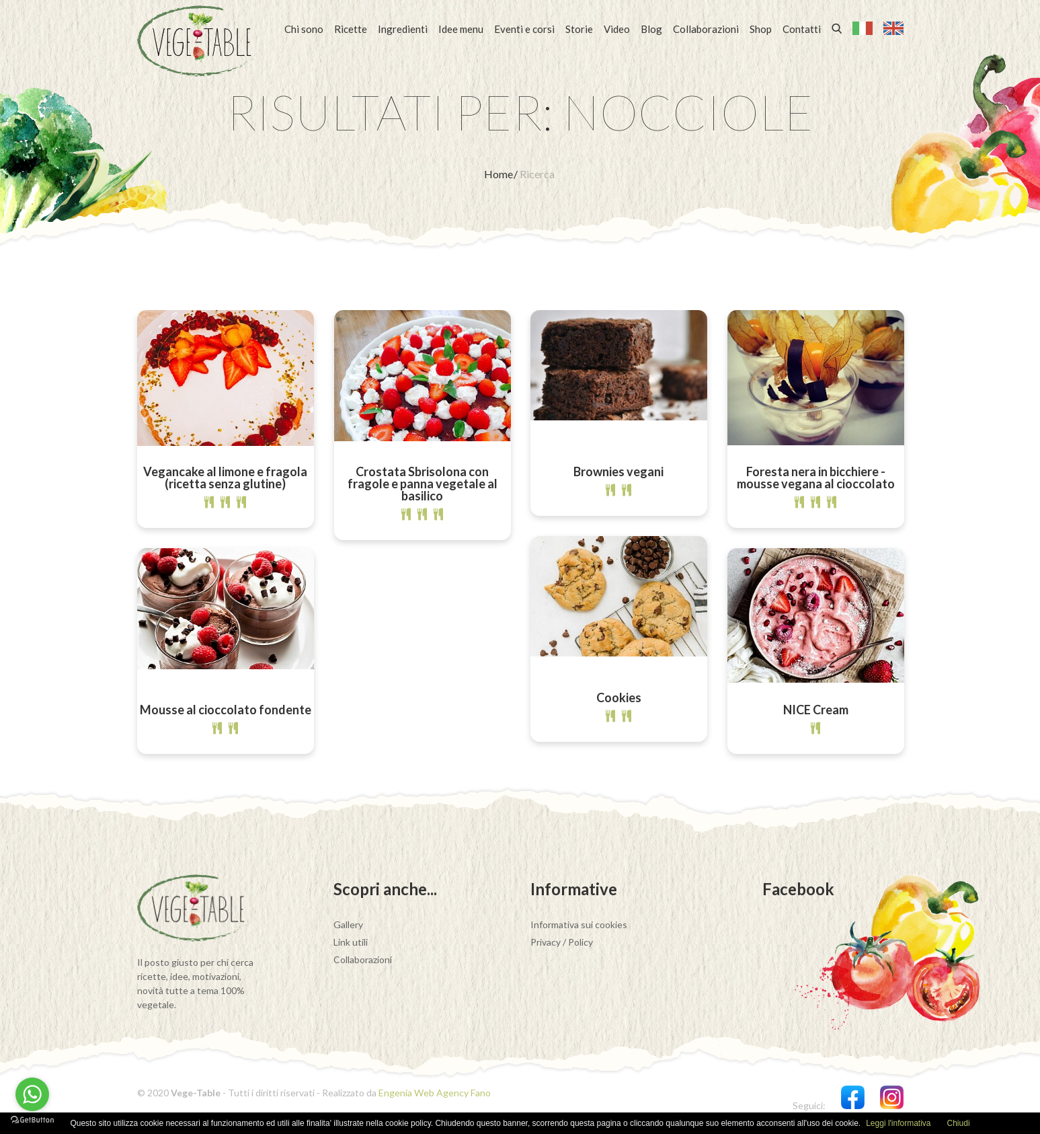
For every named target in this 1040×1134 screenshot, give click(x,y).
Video (617, 29)
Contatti (802, 29)
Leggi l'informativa (898, 1123)
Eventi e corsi (524, 29)
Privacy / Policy (561, 942)
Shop (761, 29)
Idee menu (460, 29)
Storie (579, 29)
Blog (651, 29)
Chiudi (958, 1123)
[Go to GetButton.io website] (32, 1120)
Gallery (348, 924)
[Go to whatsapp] (32, 1094)
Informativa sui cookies (578, 924)
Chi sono (303, 29)
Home (499, 173)
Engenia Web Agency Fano (434, 1092)
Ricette (350, 29)
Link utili (350, 942)
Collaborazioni (706, 29)
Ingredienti (403, 29)
